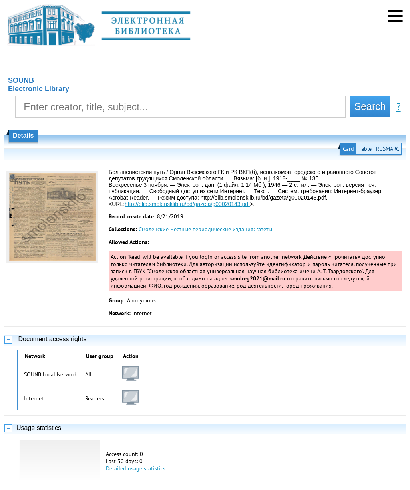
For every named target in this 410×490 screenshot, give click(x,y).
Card (348, 148)
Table (365, 148)
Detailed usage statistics (135, 468)
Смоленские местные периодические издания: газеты (205, 229)
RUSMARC (387, 148)
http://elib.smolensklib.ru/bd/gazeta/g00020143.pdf (187, 204)
